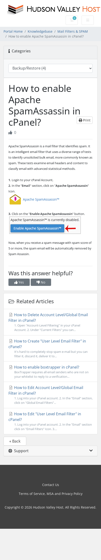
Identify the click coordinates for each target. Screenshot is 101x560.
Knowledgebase (40, 31)
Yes (19, 282)
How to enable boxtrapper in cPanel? (50, 372)
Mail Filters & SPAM (72, 31)
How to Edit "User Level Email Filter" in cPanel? (50, 421)
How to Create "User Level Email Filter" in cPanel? (50, 348)
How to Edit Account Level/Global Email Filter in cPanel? (50, 395)
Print (84, 120)
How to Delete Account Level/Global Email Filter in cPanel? (50, 322)
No (41, 282)
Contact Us (50, 484)
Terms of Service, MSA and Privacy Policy (50, 493)
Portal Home (13, 31)
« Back (14, 441)
